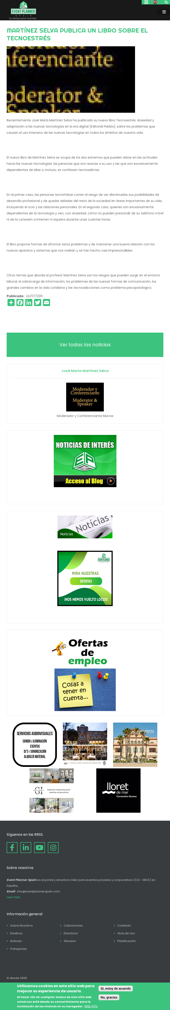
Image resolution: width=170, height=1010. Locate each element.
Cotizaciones (73, 925)
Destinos (16, 933)
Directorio (71, 933)
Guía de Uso (126, 933)
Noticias (16, 941)
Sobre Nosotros (21, 925)
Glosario (70, 941)
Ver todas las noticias (85, 344)
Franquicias (18, 949)
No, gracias (108, 997)
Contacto (124, 925)
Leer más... (14, 897)
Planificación (126, 941)
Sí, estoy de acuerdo (115, 988)
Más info (91, 1006)
